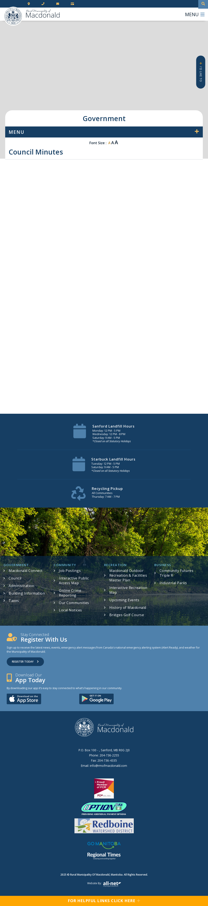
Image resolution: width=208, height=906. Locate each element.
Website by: (104, 884)
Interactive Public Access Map (74, 580)
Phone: (104, 755)
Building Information (27, 593)
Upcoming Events (124, 600)
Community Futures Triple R (176, 573)
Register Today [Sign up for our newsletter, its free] (25, 661)
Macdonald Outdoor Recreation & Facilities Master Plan (128, 575)
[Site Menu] (104, 131)
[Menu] (195, 14)
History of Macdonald (127, 607)
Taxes (14, 600)
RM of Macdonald (13, 16)
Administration (21, 585)
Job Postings (70, 570)
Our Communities (74, 602)
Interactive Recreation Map (128, 590)
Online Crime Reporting (70, 593)
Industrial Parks (173, 583)
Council (15, 578)
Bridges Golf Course (126, 614)
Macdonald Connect (26, 570)
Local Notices (70, 610)
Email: (104, 766)
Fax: (104, 760)
